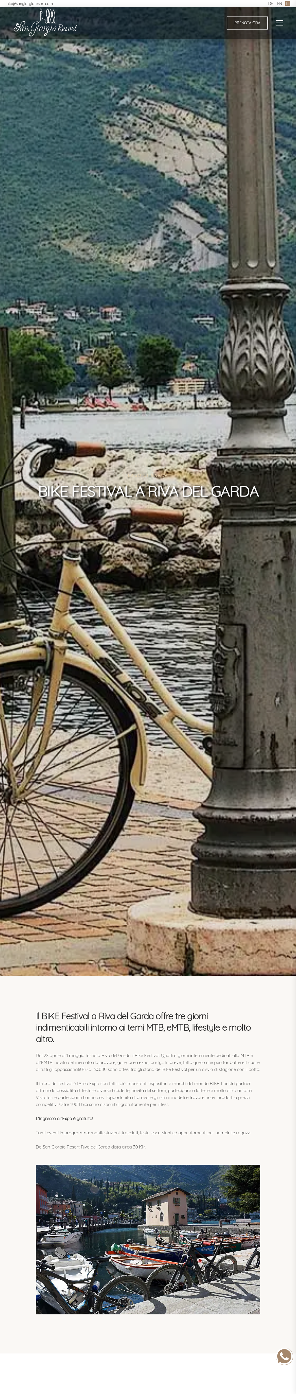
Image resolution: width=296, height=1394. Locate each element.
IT (287, 3)
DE (270, 3)
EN (279, 3)
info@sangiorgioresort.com (29, 3)
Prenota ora (247, 23)
